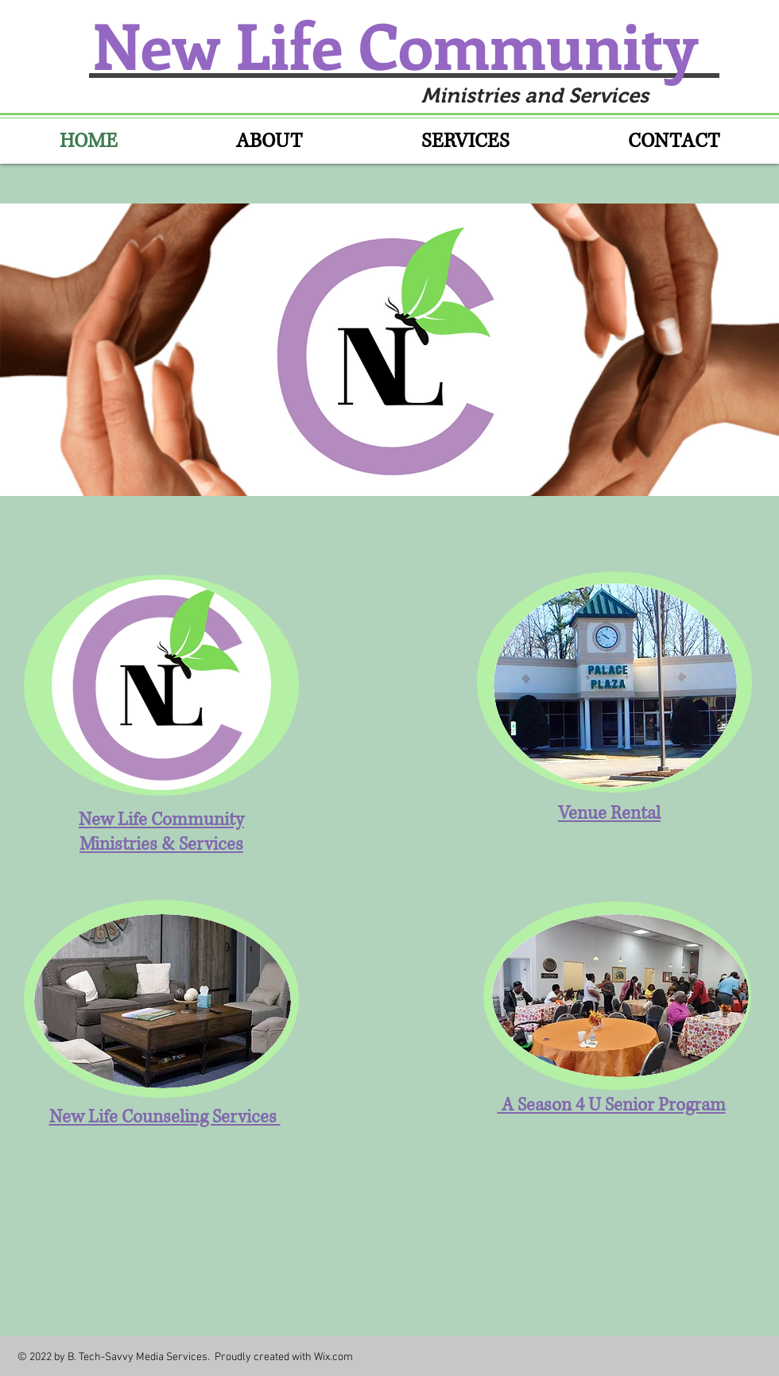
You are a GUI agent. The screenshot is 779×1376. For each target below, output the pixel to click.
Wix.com (333, 1357)
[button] (389, 349)
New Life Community (402, 44)
